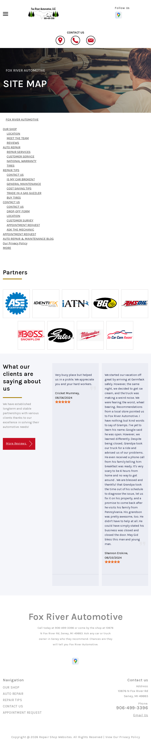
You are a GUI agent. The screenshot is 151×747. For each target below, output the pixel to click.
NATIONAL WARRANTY (21, 161)
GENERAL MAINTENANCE (24, 184)
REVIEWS (13, 143)
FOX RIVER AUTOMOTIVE (25, 70)
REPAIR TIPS (11, 170)
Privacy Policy (129, 737)
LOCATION (13, 133)
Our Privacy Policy (15, 243)
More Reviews (19, 444)
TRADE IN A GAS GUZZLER (24, 193)
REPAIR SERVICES (19, 152)
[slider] (62, 401)
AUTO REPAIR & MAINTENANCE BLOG (28, 238)
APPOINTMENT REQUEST (23, 225)
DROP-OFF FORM (18, 211)
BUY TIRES (14, 197)
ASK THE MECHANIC (20, 229)
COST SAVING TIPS (19, 188)
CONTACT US (15, 175)
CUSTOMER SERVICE (20, 156)
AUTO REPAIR (11, 147)
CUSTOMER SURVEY (20, 220)
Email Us (140, 715)
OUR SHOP (10, 129)
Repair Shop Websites (55, 737)
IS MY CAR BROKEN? (21, 179)
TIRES (10, 165)
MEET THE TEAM (18, 138)
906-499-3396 (64, 628)
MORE (7, 248)
